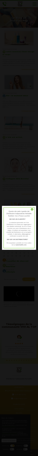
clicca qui (25, 234)
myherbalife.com (21, 245)
